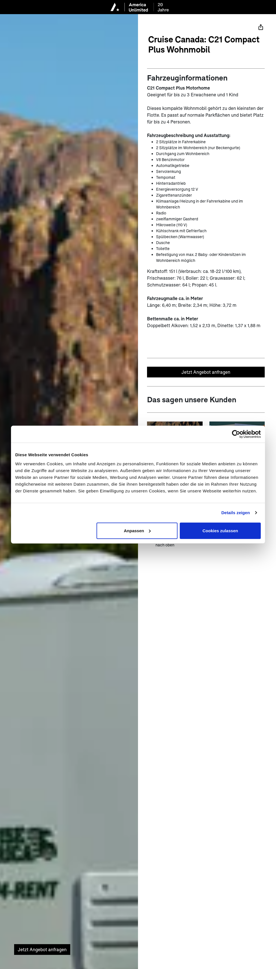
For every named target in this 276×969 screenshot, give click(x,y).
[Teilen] (261, 27)
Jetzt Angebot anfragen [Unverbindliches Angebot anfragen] (205, 372)
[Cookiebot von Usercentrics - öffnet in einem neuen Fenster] (236, 434)
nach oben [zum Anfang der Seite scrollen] (164, 544)
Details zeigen (235, 512)
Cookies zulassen (220, 530)
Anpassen (137, 530)
